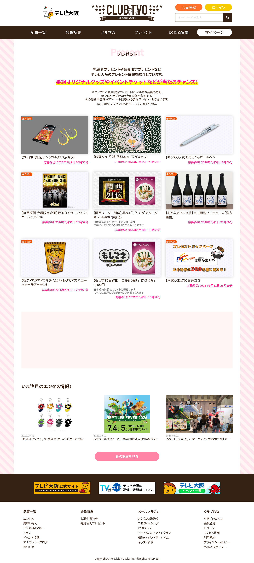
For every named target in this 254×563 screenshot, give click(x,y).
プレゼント (143, 32)
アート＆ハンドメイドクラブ (154, 533)
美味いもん (30, 523)
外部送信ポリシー (215, 547)
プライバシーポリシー (217, 542)
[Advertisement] (127, 340)
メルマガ (108, 32)
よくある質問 (178, 32)
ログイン (218, 7)
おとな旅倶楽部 (148, 519)
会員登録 (189, 7)
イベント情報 (31, 537)
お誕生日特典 (89, 519)
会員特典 (73, 32)
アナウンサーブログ (35, 542)
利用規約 (209, 537)
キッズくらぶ (145, 542)
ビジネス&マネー (34, 528)
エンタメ (28, 519)
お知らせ (28, 547)
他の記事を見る (127, 456)
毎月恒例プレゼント (93, 523)
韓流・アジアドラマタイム (153, 537)
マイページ (214, 32)
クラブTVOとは (213, 519)
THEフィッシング (148, 523)
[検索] (227, 17)
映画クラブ (145, 528)
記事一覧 (38, 32)
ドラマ (27, 533)
